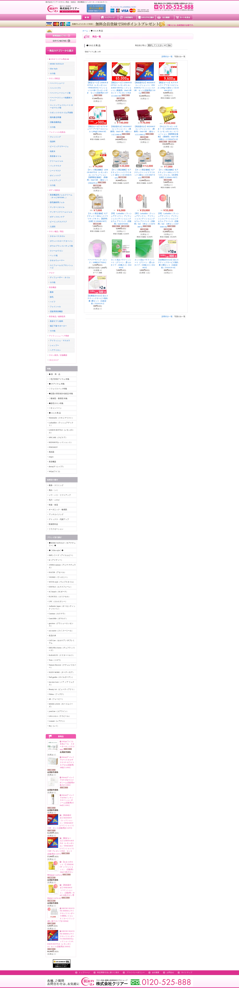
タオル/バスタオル (57, 236)
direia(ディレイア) (56, 467)
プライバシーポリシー (135, 972)
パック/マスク (55, 166)
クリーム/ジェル (56, 161)
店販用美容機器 (56, 311)
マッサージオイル (57, 207)
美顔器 (51, 452)
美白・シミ (53, 490)
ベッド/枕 (54, 255)
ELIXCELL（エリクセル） (59, 596)
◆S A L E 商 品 (55, 413)
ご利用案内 (127, 17)
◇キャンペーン (55, 408)
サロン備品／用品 (56, 231)
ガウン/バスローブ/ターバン (61, 241)
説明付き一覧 (167, 56)
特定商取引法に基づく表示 (108, 972)
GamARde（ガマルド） (58, 618)
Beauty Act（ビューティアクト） (62, 689)
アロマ (51, 273)
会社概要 (155, 972)
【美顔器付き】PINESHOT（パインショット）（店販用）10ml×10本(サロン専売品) (60, 891)
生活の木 (52, 635)
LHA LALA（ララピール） (60, 716)
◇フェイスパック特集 (58, 389)
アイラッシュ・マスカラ (60, 340)
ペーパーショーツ (57, 83)
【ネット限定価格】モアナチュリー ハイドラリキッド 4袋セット (121, 174)
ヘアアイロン (55, 350)
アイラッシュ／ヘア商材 (59, 336)
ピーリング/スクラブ (58, 222)
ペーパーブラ (55, 88)
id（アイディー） (56, 560)
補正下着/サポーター (58, 326)
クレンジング (55, 137)
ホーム (85, 31)
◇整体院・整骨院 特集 (58, 398)
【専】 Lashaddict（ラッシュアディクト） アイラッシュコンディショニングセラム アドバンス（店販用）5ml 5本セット (144, 220)
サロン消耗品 (54, 78)
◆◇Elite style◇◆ (56, 550)
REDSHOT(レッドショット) (60, 442)
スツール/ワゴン (56, 251)
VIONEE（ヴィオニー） (58, 577)
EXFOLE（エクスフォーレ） (60, 587)
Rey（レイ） (54, 726)
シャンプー (54, 345)
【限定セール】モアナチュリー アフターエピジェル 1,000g (97, 129)
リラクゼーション (56, 529)
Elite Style (53, 69)
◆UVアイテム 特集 (57, 384)
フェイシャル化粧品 (57, 132)
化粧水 (52, 151)
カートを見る (183, 17)
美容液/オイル (55, 156)
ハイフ (52, 302)
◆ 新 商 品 (54, 374)
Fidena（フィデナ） (57, 694)
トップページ (108, 17)
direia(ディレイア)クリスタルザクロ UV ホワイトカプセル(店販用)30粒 (67, 762)
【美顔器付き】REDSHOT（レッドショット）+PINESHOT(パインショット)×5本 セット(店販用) (144, 88)
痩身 (52, 292)
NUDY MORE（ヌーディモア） (61, 672)
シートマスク (55, 171)
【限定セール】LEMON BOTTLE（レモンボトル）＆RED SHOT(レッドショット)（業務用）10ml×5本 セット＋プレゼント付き (122, 89)
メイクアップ (55, 180)
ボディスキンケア (57, 217)
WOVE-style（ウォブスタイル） (62, 582)
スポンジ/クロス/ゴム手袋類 (61, 113)
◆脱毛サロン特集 (56, 403)
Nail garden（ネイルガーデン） (61, 677)
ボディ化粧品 (54, 190)
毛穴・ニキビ (54, 500)
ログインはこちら (61, 41)
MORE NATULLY (57, 64)
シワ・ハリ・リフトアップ (60, 495)
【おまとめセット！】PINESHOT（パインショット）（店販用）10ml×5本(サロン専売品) (60, 868)
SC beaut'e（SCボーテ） (58, 592)
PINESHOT (53, 447)
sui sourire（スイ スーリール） (61, 631)
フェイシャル (55, 307)
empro (51, 457)
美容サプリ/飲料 (56, 321)
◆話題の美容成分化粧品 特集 (61, 394)
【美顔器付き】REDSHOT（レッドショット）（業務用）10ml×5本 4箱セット (121, 130)
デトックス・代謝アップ (59, 519)
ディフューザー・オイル (60, 277)
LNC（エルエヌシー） (58, 601)
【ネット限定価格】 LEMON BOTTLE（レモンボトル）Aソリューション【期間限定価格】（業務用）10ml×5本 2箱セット (97, 176)
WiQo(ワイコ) (54, 471)
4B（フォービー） (56, 699)
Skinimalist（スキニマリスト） (61, 418)
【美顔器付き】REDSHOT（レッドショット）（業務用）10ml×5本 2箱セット (144, 130)
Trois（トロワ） (55, 660)
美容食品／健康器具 (57, 316)
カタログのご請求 (146, 17)
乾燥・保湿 (53, 505)
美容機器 (52, 287)
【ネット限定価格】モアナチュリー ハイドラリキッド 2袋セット (144, 174)
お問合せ (170, 972)
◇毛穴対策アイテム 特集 (59, 379)
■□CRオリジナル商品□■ (59, 59)
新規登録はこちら (61, 35)
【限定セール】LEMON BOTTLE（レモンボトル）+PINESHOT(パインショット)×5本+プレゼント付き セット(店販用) (60, 846)
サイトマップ (186, 972)
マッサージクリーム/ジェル (61, 212)
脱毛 (52, 297)
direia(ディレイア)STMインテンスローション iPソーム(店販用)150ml (67, 800)
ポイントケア (55, 175)
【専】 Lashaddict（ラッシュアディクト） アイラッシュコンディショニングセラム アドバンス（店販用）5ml (121, 218)
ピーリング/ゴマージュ (59, 146)
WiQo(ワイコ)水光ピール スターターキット (67, 745)
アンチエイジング (56, 514)
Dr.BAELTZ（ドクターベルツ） (61, 655)
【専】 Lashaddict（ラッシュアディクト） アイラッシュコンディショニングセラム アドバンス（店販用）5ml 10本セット (168, 220)
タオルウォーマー (57, 260)
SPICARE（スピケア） (58, 437)
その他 (52, 73)
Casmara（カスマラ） (57, 614)
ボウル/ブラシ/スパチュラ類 (61, 246)
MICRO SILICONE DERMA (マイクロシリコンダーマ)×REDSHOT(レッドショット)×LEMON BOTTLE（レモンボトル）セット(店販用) (60, 939)
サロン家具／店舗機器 (58, 355)
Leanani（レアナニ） (57, 721)
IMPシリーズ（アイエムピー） (61, 555)
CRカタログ (54, 360)
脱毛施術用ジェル (57, 202)
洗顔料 (52, 141)
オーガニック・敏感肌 (58, 509)
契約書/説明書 (55, 117)
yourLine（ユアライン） (58, 711)
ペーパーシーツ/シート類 (60, 93)
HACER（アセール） (57, 572)
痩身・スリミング (56, 485)
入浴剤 (52, 227)
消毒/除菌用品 (55, 122)
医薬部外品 (53, 524)
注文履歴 (165, 17)
